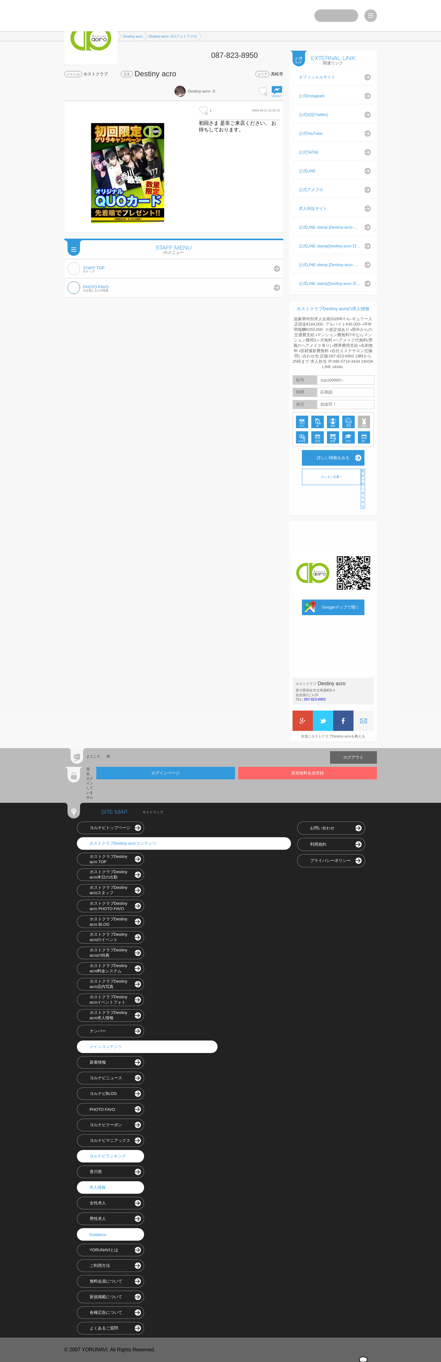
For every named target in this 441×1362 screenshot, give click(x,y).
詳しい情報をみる (333, 457)
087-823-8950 (315, 699)
